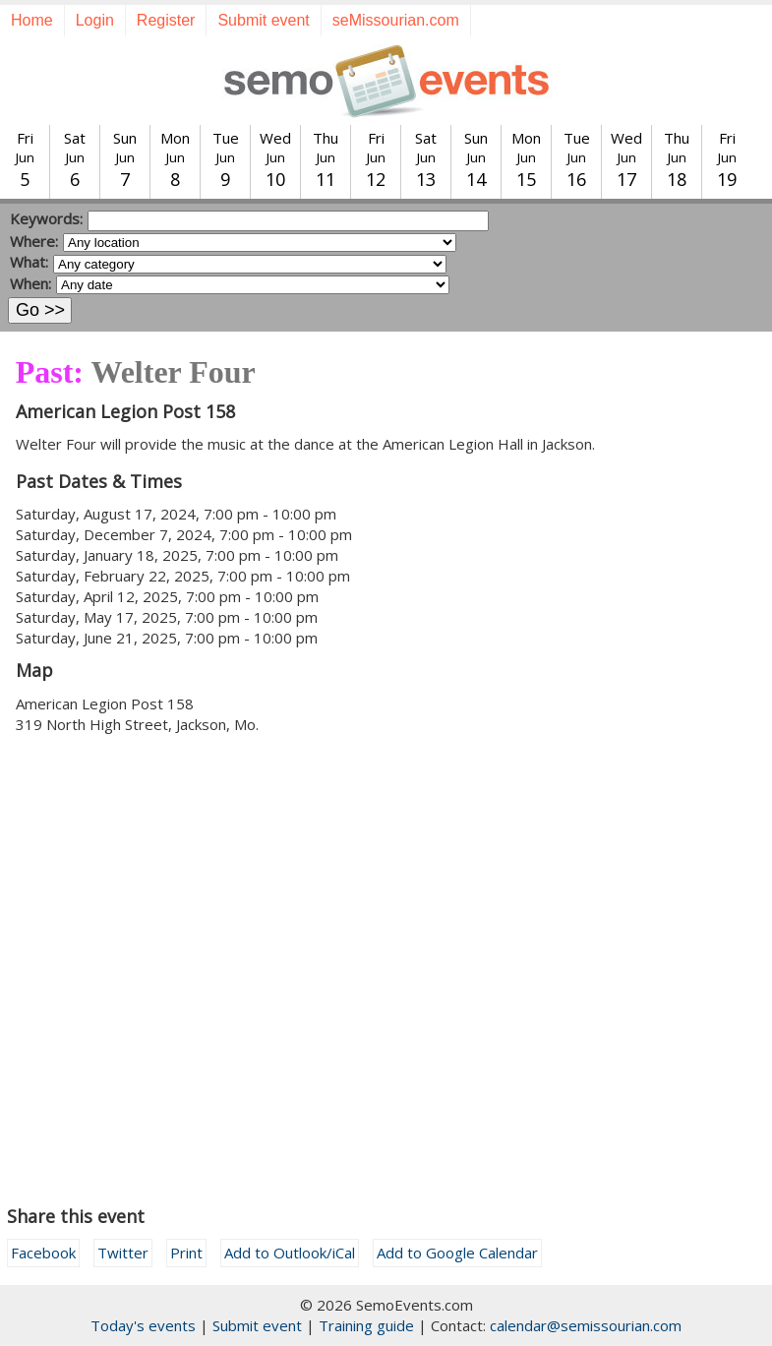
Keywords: (46, 218)
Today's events (143, 1325)
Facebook (43, 1252)
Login (95, 20)
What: (29, 262)
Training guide (366, 1325)
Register (166, 20)
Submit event (263, 20)
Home (32, 20)
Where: (34, 241)
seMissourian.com (395, 20)
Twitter (122, 1252)
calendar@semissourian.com (586, 1325)
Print (186, 1252)
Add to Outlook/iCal (289, 1252)
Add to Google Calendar (457, 1252)
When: (30, 283)
